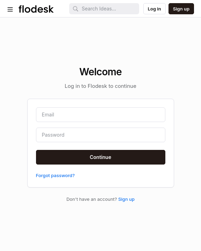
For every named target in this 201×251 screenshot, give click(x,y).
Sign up (126, 199)
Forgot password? (55, 175)
